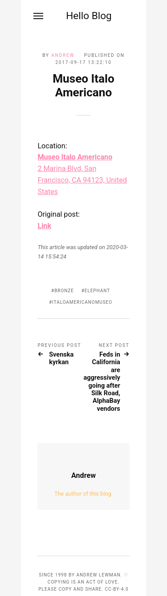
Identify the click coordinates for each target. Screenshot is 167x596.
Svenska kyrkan (61, 358)
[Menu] (38, 16)
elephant (97, 290)
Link (44, 226)
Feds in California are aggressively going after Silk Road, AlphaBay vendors (102, 382)
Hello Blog (89, 16)
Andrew (62, 55)
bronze (64, 290)
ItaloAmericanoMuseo (82, 302)
